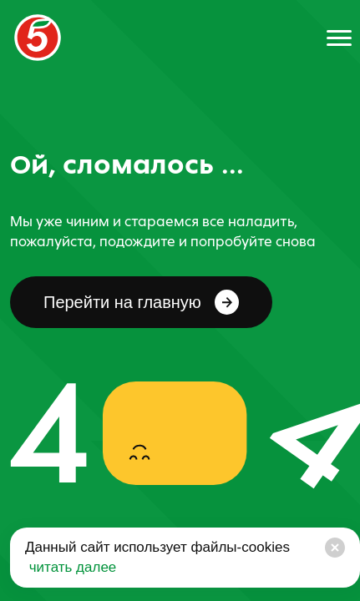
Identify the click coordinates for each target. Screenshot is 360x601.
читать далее (70, 567)
